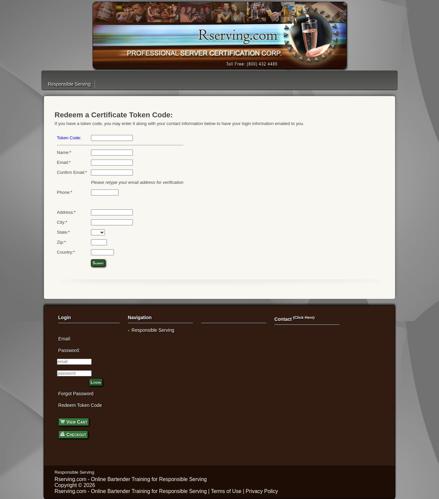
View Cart (73, 421)
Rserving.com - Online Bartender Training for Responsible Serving (131, 479)
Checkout (73, 434)
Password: (69, 350)
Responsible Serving (69, 84)
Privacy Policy (262, 491)
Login (96, 382)
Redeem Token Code (80, 405)
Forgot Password (76, 393)
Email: (64, 338)
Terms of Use (226, 491)
